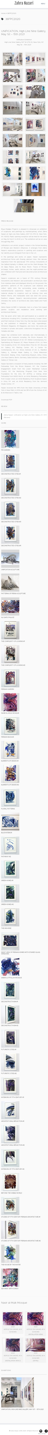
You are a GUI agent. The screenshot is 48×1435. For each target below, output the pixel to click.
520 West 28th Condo (9, 1288)
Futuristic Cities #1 (8, 1049)
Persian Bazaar (7, 737)
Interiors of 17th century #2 (12, 1169)
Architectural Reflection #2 (13, 1145)
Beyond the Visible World (11, 1193)
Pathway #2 (6, 856)
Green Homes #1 (7, 880)
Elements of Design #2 (10, 785)
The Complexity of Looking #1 (13, 641)
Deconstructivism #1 (9, 1001)
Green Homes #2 (7, 904)
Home (3, 13)
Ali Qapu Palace (7, 617)
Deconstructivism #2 (9, 1025)
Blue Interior (6, 832)
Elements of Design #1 (9, 761)
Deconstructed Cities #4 (11, 545)
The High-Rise (6, 928)
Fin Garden (5, 450)
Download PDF (6, 400)
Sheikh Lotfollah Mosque (11, 978)
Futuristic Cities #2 (9, 1073)
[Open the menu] (43, 4)
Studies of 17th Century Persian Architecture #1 (20, 1217)
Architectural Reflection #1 (12, 1121)
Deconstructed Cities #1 (11, 474)
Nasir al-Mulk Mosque (10, 713)
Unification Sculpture (10, 569)
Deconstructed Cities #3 (11, 521)
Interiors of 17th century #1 (12, 1097)
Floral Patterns (8, 809)
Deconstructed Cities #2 (11, 498)
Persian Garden (7, 689)
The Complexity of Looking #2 (13, 665)
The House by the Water (10, 1264)
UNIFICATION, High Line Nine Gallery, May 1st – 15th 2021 (22, 1409)
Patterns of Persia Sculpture (13, 593)
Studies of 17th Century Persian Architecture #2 (21, 1241)
